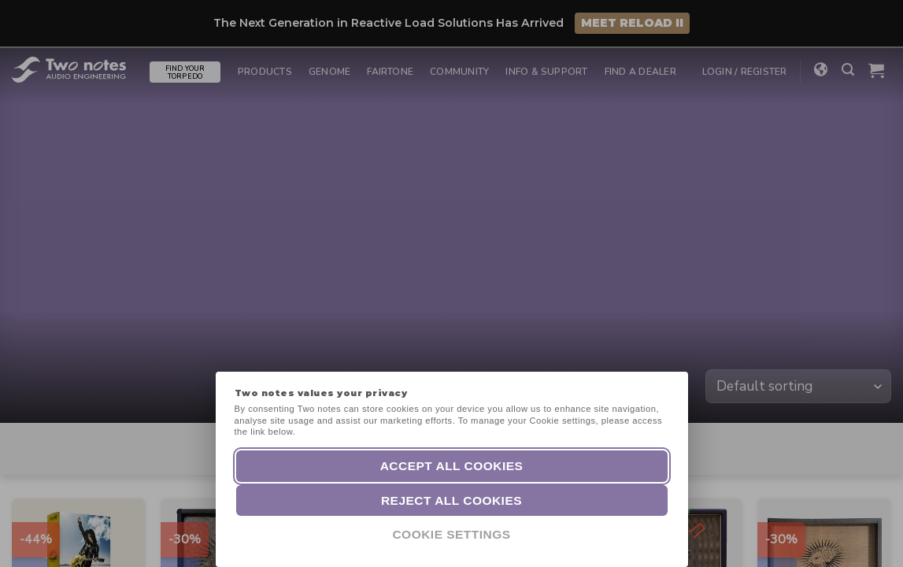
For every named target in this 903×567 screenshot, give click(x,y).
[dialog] (873, 535)
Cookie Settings (451, 534)
